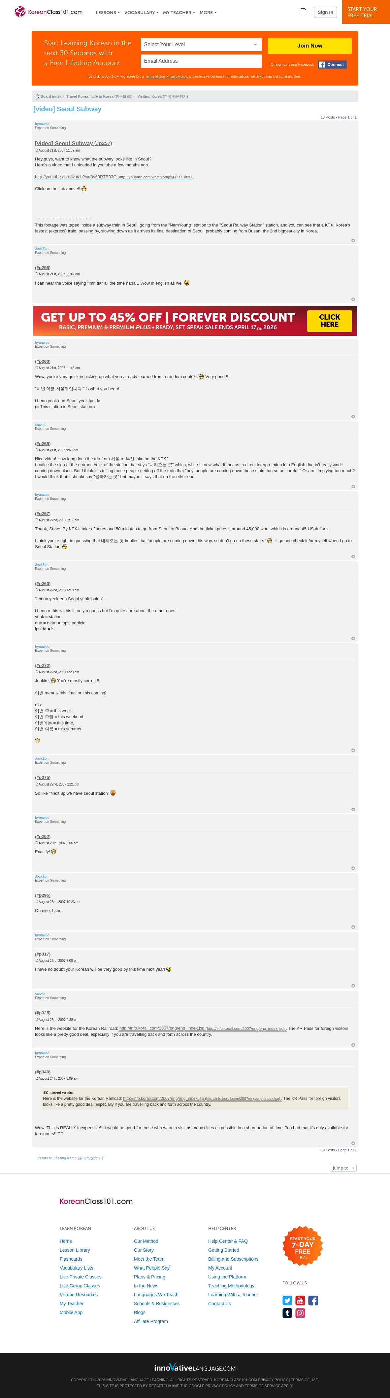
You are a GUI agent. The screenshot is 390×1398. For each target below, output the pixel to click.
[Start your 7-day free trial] (302, 1246)
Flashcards (71, 1259)
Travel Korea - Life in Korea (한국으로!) (99, 96)
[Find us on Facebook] (313, 1300)
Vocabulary (139, 13)
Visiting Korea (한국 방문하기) (162, 96)
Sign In (325, 12)
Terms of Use (155, 76)
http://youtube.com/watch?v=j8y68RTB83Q (75, 176)
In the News (146, 1285)
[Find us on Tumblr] (287, 1313)
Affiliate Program (151, 1321)
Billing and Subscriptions (233, 1259)
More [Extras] (206, 13)
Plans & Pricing (149, 1276)
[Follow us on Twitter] (287, 1300)
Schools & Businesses (157, 1303)
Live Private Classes (81, 1276)
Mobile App (71, 1312)
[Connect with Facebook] (332, 64)
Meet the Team (149, 1259)
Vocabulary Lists (76, 1268)
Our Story (144, 1250)
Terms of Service (262, 1386)
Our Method (146, 1241)
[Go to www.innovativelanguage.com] (195, 1366)
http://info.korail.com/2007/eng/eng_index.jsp (162, 1028)
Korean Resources (79, 1294)
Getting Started (223, 1250)
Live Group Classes (80, 1285)
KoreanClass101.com (235, 1380)
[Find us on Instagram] (300, 1313)
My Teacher (177, 13)
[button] (303, 12)
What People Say (152, 1268)
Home (66, 1241)
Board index (51, 96)
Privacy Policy (177, 76)
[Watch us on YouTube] (300, 1300)
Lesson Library (75, 1250)
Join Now (309, 46)
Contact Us (219, 1303)
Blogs (140, 1312)
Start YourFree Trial (367, 12)
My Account (220, 1268)
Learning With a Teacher (233, 1294)
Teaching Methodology (231, 1285)
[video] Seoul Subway (67, 109)
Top (353, 240)
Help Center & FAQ (228, 1241)
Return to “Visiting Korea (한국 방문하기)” (70, 1158)
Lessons (106, 13)
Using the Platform (227, 1276)
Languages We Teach (156, 1294)
